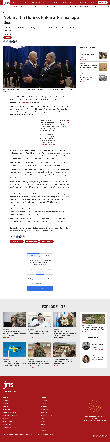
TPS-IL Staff (31, 367)
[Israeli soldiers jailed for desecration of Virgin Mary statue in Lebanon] (64, 349)
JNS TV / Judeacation (87, 325)
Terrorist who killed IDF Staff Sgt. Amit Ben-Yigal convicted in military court (39, 363)
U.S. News (82, 52)
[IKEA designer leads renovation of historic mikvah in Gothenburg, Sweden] (14, 349)
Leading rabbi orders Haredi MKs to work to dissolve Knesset (38, 333)
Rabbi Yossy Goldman (97, 349)
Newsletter (83, 2)
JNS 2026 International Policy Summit (93, 7)
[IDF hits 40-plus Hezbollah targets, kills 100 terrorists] (103, 77)
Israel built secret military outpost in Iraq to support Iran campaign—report (88, 67)
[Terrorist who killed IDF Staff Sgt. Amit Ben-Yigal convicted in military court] (39, 349)
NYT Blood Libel (23, 7)
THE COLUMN (93, 337)
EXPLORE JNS (55, 307)
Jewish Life (46, 2)
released (37, 169)
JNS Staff (82, 81)
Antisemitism (36, 2)
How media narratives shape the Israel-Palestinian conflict (93, 328)
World (27, 2)
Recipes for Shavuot (65, 7)
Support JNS (102, 2)
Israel (14, 2)
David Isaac (6, 337)
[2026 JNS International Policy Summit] (95, 406)
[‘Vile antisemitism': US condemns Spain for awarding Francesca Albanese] (14, 319)
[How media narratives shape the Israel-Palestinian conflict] (93, 319)
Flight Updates (42, 7)
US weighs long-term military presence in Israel (87, 55)
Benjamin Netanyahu (31, 241)
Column (93, 342)
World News (6, 329)
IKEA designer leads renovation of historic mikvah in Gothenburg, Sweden (14, 363)
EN (93, 2)
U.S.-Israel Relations (16, 241)
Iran (36, 7)
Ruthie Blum (95, 361)
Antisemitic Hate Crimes (53, 7)
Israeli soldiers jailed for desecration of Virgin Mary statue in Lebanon (63, 361)
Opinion (64, 2)
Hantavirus (31, 7)
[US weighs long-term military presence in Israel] (103, 55)
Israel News (12, 13)
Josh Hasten (85, 331)
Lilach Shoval (83, 59)
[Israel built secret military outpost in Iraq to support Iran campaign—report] (103, 67)
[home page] (6, 3)
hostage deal (24, 102)
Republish (7, 37)
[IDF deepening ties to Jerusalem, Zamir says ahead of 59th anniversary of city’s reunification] (64, 319)
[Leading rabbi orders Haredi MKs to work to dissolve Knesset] (39, 319)
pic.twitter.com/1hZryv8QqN (45, 144)
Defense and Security (47, 241)
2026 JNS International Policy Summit (95, 417)
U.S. (21, 2)
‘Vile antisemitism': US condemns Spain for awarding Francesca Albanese (14, 333)
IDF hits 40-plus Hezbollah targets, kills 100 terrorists (88, 77)
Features (55, 2)
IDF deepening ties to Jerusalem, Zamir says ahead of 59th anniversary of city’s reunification (64, 334)
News (5, 13)
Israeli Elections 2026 (77, 7)
